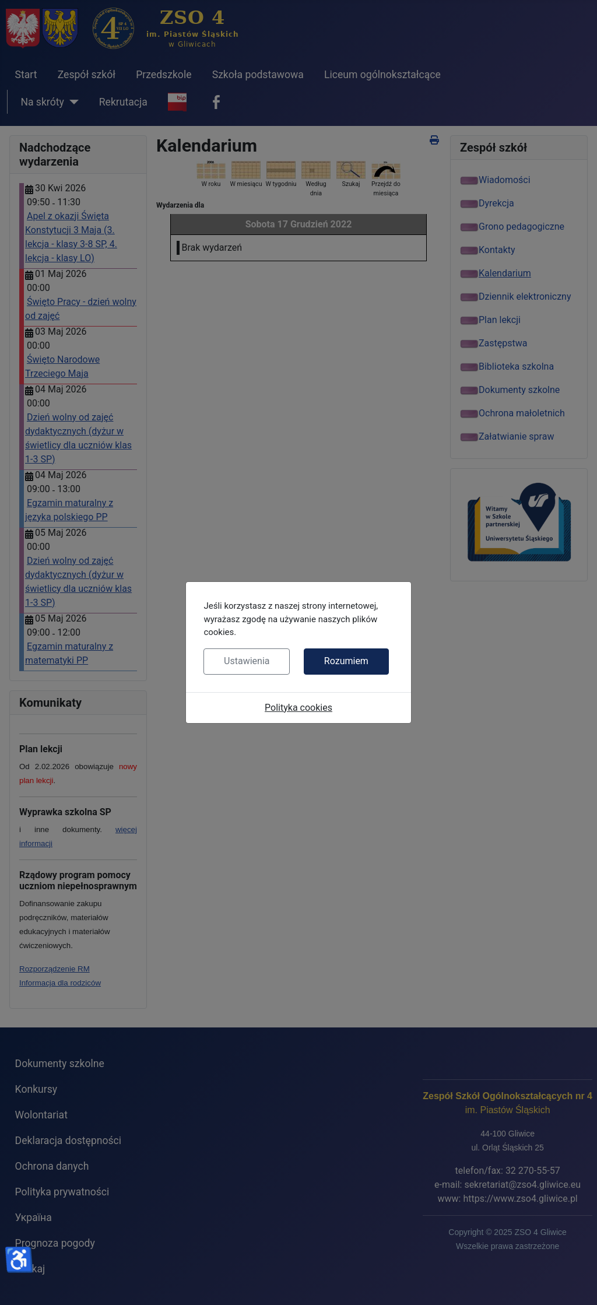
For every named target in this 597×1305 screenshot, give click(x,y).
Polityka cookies (298, 707)
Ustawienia (246, 660)
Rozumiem (346, 660)
